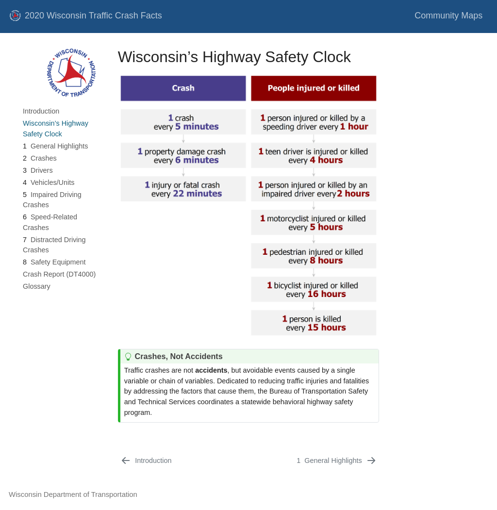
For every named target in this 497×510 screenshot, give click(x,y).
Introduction (41, 111)
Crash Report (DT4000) (59, 274)
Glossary (36, 286)
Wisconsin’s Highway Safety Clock (55, 128)
